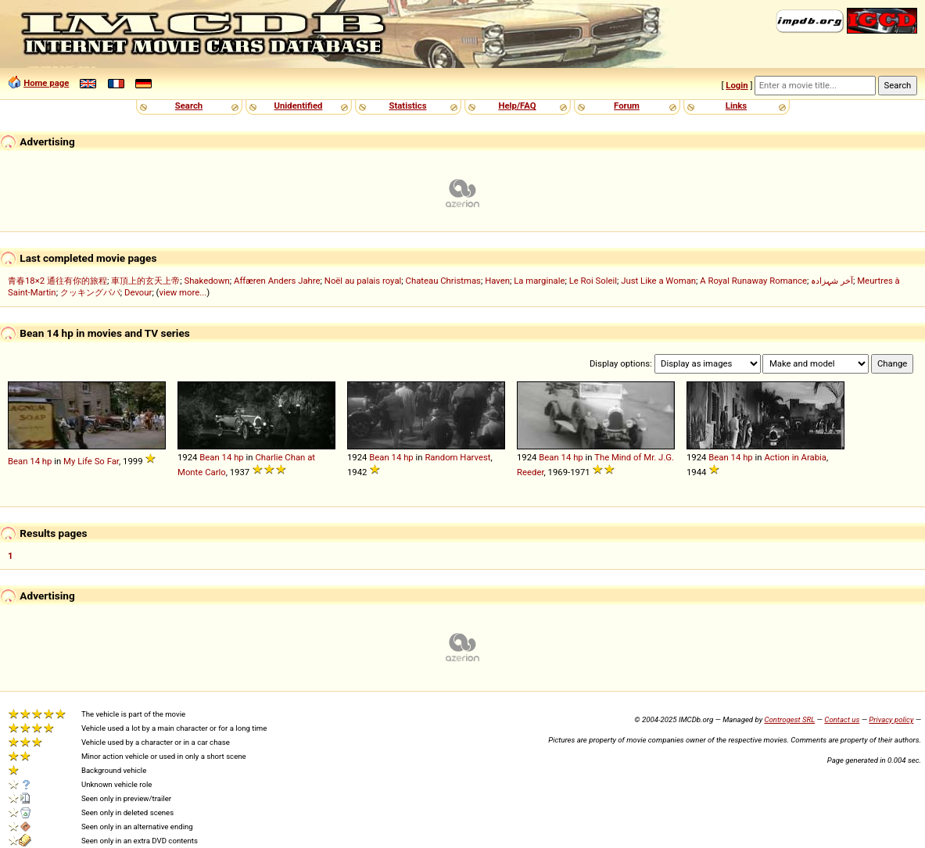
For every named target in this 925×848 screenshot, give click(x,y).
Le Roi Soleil (593, 280)
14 (35, 461)
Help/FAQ (517, 105)
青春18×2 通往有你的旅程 (57, 280)
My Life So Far (91, 461)
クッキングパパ (90, 292)
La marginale (539, 280)
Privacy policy (891, 719)
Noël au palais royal (362, 280)
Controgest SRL (789, 719)
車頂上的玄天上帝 (145, 280)
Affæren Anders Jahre (277, 280)
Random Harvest (457, 457)
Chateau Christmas (443, 280)
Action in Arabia (795, 457)
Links (736, 105)
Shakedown (206, 280)
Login (737, 85)
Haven (497, 280)
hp (47, 461)
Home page (46, 82)
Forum (627, 105)
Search (189, 105)
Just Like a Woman (658, 280)
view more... (182, 292)
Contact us (841, 719)
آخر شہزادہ (832, 280)
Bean (17, 461)
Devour (138, 292)
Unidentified (298, 105)
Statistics (407, 105)
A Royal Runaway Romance (753, 280)
